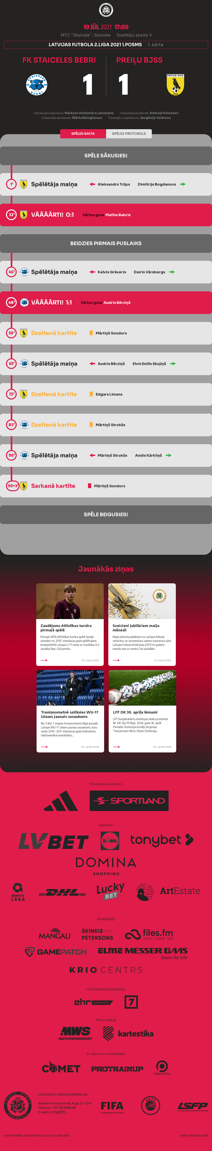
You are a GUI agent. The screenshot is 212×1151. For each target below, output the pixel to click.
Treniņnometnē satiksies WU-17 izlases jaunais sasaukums (69, 714)
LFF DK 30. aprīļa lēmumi (135, 712)
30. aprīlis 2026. (70, 747)
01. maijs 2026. (142, 660)
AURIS (204, 1135)
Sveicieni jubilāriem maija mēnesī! (136, 627)
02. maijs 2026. (70, 660)
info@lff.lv (59, 1112)
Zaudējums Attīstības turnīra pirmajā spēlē (66, 627)
